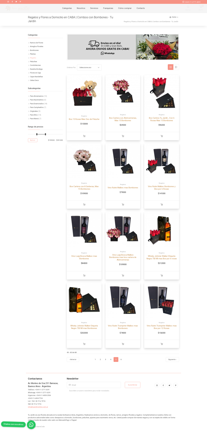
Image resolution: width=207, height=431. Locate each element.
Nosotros (81, 8)
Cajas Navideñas (36, 77)
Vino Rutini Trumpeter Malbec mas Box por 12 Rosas (162, 327)
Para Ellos (34, 115)
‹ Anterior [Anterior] (72, 359)
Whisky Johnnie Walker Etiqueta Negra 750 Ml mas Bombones (84, 327)
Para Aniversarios (36, 96)
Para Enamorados (37, 104)
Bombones (34, 50)
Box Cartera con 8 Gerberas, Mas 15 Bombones (84, 187)
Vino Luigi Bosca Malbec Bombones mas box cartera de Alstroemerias (122, 257)
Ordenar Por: (71, 67)
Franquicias (108, 8)
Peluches (33, 61)
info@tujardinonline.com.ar (38, 407)
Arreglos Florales (36, 46)
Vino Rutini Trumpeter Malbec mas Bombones (123, 327)
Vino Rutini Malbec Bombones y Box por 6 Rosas (161, 187)
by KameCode (39, 427)
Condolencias (35, 65)
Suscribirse (132, 385)
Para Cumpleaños (36, 107)
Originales (34, 111)
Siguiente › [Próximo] (172, 359)
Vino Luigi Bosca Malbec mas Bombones (84, 257)
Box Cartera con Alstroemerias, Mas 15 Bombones (123, 119)
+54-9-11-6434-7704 (35, 398)
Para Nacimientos (36, 100)
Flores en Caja (35, 73)
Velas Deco (34, 80)
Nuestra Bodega (36, 69)
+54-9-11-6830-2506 (43, 395)
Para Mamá (34, 119)
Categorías (67, 8)
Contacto (141, 8)
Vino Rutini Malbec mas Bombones (123, 187)
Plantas (33, 54)
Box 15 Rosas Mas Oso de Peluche (84, 119)
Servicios (94, 8)
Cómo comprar (125, 8)
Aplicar (32, 140)
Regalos (84, 116)
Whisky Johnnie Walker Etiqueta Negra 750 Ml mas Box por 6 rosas (162, 257)
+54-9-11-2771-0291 (191, 2)
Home (174, 17)
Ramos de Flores (36, 43)
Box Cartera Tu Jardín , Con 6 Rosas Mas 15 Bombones (161, 119)
